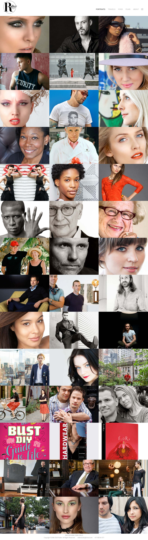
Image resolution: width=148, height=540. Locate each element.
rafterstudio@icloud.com (83, 537)
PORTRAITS (100, 9)
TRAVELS (111, 9)
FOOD (120, 9)
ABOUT (136, 9)
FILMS (128, 9)
